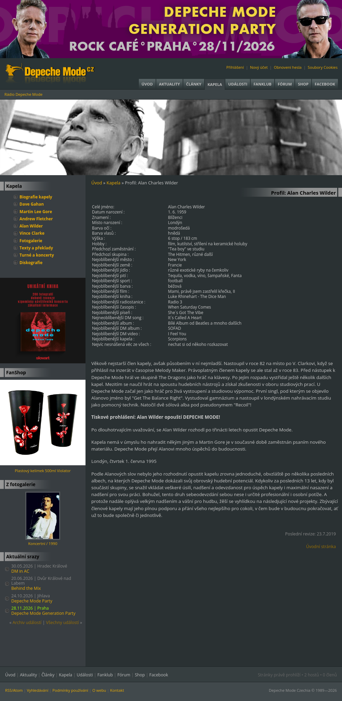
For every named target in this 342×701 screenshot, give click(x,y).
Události (237, 84)
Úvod (147, 84)
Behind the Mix (26, 588)
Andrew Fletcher (36, 218)
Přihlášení (235, 67)
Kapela (215, 84)
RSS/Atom (14, 690)
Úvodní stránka (321, 546)
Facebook (325, 84)
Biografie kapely (35, 196)
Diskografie (30, 262)
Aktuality (169, 84)
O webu (99, 690)
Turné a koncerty (36, 255)
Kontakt (117, 690)
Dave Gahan (31, 204)
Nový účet (259, 67)
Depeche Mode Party (31, 601)
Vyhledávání (37, 690)
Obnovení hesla (288, 67)
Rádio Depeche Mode (23, 94)
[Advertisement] (216, 605)
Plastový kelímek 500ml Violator (42, 470)
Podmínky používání (70, 690)
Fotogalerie (30, 240)
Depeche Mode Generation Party (43, 613)
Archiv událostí (27, 622)
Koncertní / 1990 (42, 543)
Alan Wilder (31, 226)
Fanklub (262, 84)
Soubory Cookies (323, 67)
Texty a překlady (36, 247)
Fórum (285, 84)
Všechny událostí (62, 622)
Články (193, 84)
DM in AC (20, 571)
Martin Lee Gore (35, 211)
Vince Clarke (31, 233)
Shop (303, 84)
